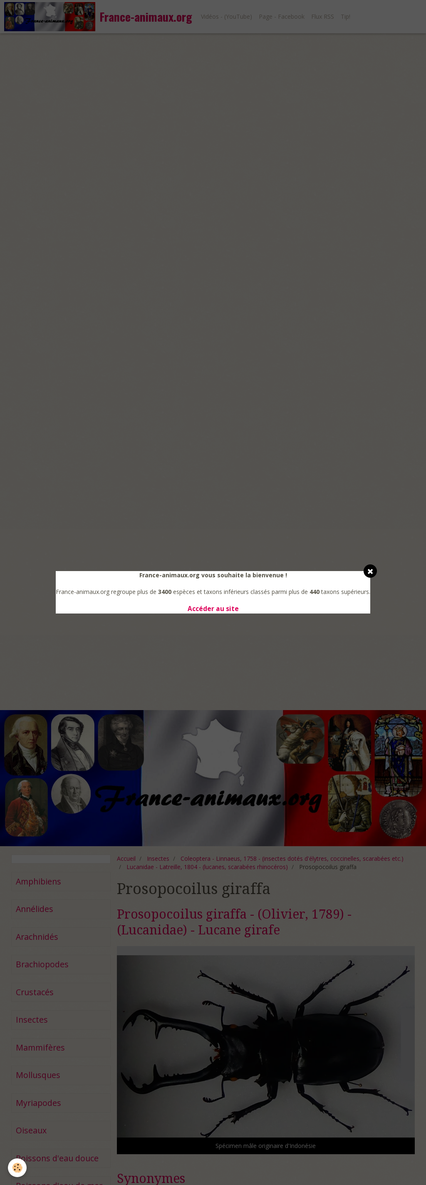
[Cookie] (17, 1167)
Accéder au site (213, 608)
